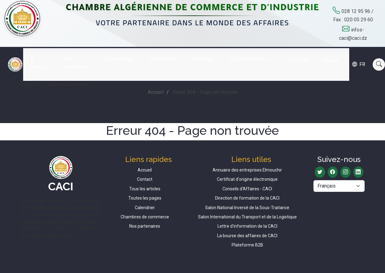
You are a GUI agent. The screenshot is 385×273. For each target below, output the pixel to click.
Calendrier (302, 56)
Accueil (156, 92)
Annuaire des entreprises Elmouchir (247, 170)
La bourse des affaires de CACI (247, 235)
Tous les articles (144, 188)
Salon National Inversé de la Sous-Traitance (247, 207)
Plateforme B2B (247, 244)
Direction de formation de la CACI (247, 198)
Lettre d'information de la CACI (247, 226)
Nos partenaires (144, 226)
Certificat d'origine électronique (247, 179)
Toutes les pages (144, 198)
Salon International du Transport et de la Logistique (247, 216)
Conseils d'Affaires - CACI (247, 188)
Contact (336, 56)
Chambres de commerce (145, 216)
